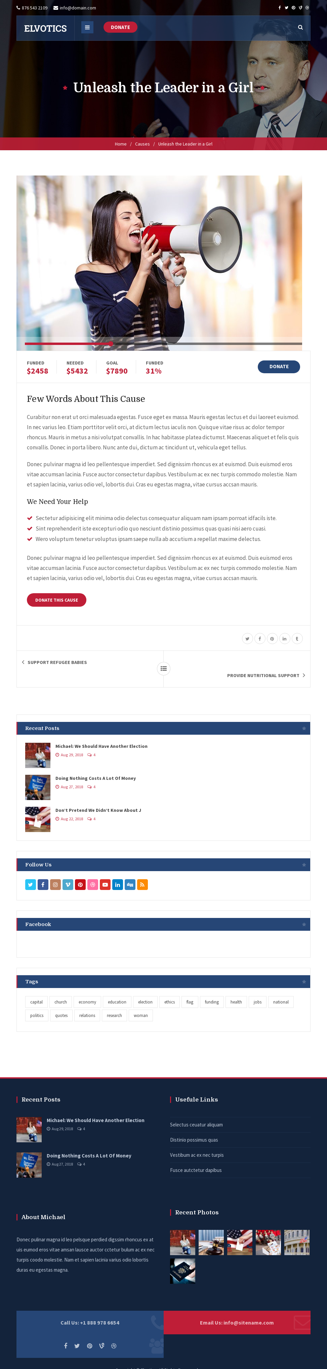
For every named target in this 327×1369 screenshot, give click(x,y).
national (281, 989)
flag (190, 989)
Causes (142, 144)
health (236, 989)
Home (121, 144)
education (117, 989)
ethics (169, 989)
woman (141, 1002)
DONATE (120, 27)
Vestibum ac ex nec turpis (197, 1142)
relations (87, 1002)
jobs (257, 989)
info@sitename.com (248, 1309)
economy (87, 989)
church (60, 989)
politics (36, 1002)
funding (212, 989)
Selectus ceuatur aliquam (196, 1111)
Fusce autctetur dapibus (196, 1157)
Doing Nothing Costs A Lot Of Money (95, 765)
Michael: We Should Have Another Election (101, 733)
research (114, 1002)
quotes (61, 1002)
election (145, 989)
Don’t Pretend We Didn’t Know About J (98, 797)
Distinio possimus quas (194, 1126)
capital (36, 989)
